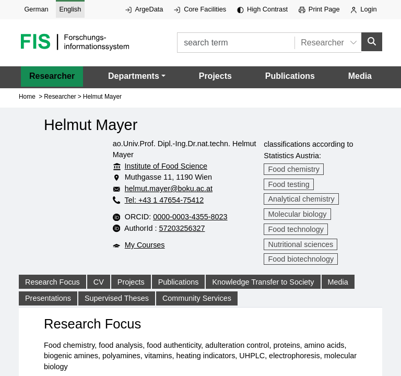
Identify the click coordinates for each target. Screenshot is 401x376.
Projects (215, 76)
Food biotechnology (301, 259)
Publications (290, 76)
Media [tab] (338, 294)
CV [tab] (98, 294)
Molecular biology (297, 214)
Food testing (289, 184)
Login (363, 9)
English (70, 9)
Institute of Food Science (160, 166)
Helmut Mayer (102, 96)
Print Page (319, 9)
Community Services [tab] (196, 311)
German (36, 9)
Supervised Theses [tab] (117, 311)
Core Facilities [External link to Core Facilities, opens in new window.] (200, 9)
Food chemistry (294, 169)
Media (360, 76)
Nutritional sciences (301, 244)
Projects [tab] (131, 294)
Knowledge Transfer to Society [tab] (263, 294)
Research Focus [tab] (52, 294)
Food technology (296, 229)
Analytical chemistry (301, 199)
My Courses (139, 267)
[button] (137, 76)
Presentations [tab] (48, 311)
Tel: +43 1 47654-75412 (158, 200)
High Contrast (262, 9)
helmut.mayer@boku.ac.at (183, 188)
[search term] (234, 42)
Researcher (52, 76)
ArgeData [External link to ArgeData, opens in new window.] (144, 9)
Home (27, 96)
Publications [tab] (178, 294)
